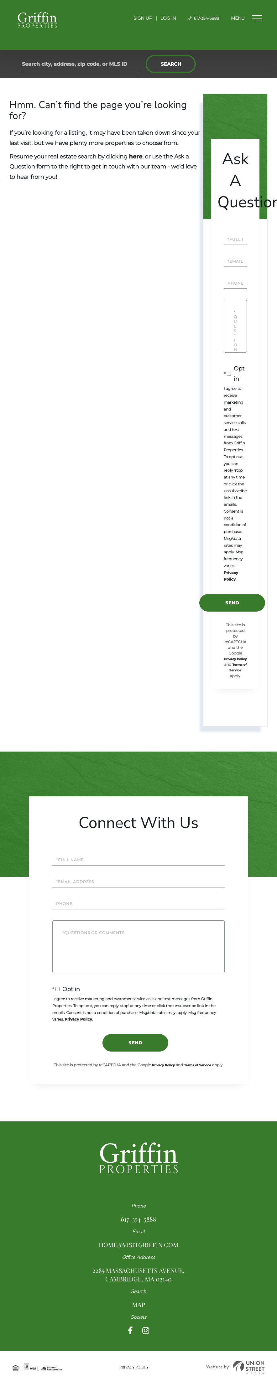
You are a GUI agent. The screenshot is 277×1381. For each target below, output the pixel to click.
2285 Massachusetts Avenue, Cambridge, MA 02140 (138, 1274)
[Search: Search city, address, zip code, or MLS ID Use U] (80, 64)
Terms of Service (197, 1065)
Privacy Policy (235, 659)
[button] (171, 64)
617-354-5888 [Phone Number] (197, 18)
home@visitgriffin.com (138, 1245)
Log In (161, 18)
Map (138, 1305)
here (135, 156)
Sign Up (135, 18)
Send (232, 603)
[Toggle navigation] (244, 18)
